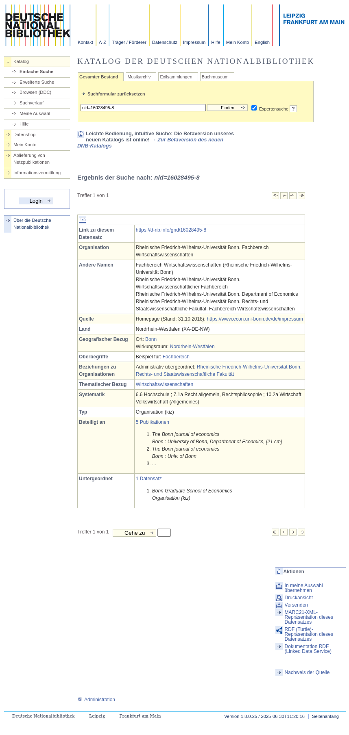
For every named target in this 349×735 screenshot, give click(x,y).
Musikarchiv (139, 76)
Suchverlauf (32, 102)
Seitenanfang (325, 716)
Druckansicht (299, 598)
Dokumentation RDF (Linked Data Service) (308, 649)
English (262, 42)
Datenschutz (164, 42)
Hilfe (215, 42)
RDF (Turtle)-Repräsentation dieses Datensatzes (309, 634)
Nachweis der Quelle (307, 672)
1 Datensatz (149, 478)
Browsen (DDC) (35, 92)
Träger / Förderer (129, 42)
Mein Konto (237, 42)
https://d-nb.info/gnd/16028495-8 (171, 230)
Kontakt (85, 42)
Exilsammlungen (176, 76)
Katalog (21, 61)
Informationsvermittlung (37, 172)
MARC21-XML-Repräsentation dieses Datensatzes (309, 617)
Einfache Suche (36, 71)
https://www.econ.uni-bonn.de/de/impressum (255, 319)
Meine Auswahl (35, 113)
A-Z (102, 42)
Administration (96, 699)
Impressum (194, 42)
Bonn (151, 339)
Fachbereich (176, 357)
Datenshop (24, 134)
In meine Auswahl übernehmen (304, 588)
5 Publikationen (152, 422)
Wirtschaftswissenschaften (164, 384)
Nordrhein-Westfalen (192, 346)
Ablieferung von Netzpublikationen (31, 159)
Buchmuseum (215, 76)
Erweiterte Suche (37, 82)
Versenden (296, 605)
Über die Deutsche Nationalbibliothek (32, 224)
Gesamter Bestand (98, 76)
